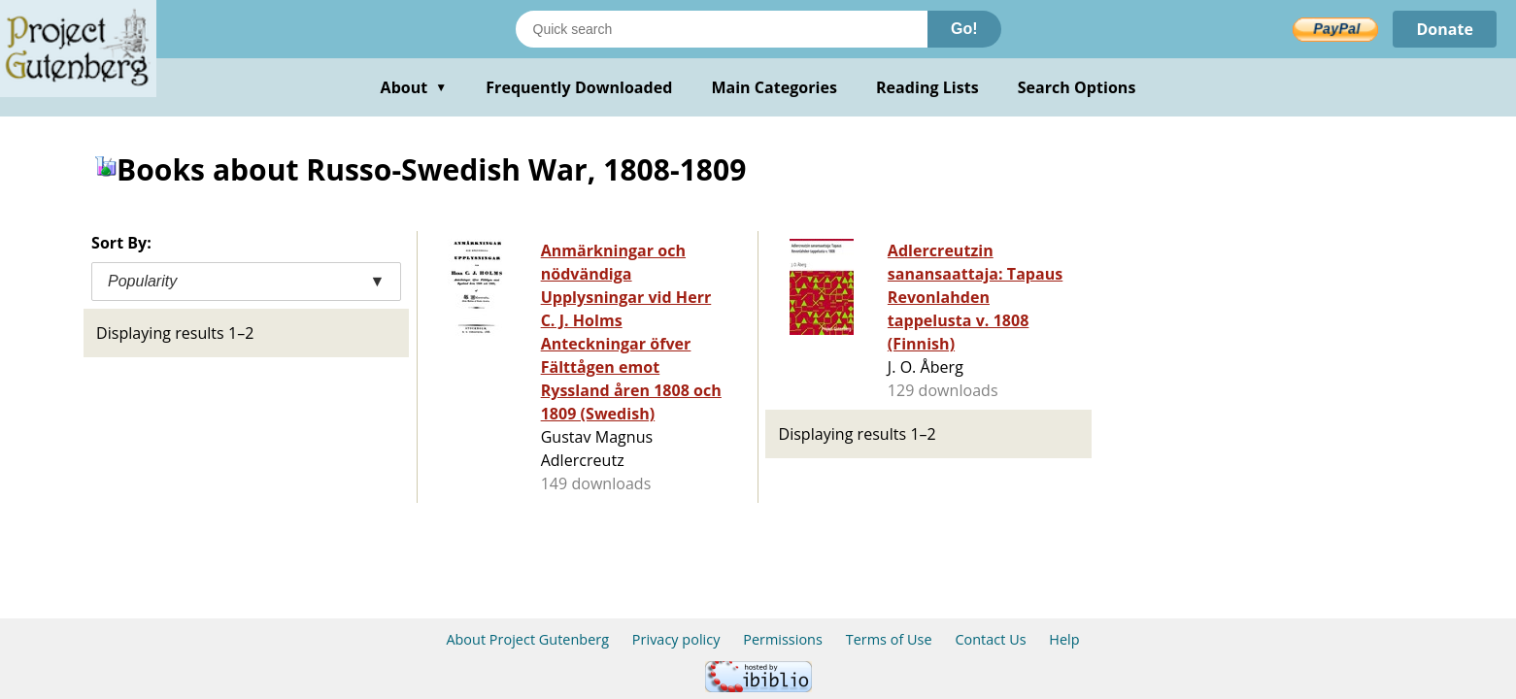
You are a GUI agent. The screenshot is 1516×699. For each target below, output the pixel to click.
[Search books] (721, 29)
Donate (1444, 29)
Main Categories (774, 87)
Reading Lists (927, 87)
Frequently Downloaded (579, 87)
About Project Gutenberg (527, 639)
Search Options (1077, 87)
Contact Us (990, 639)
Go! (964, 28)
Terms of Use (889, 639)
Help (1064, 639)
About (414, 87)
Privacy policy (676, 639)
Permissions (783, 639)
